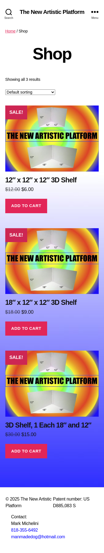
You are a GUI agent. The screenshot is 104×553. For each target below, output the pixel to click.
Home (10, 31)
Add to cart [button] (26, 205)
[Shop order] (30, 92)
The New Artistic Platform (52, 12)
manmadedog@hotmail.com (38, 536)
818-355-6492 (24, 530)
